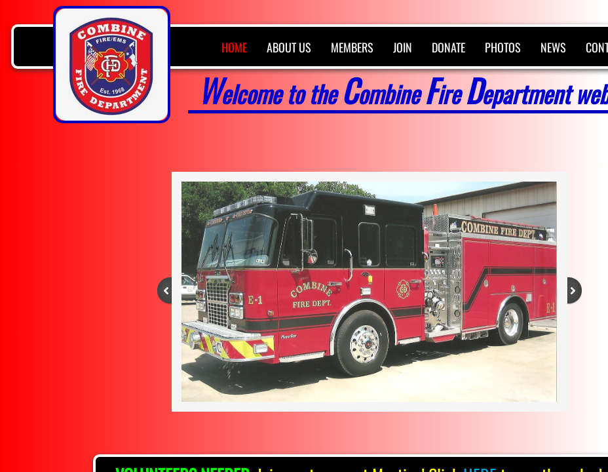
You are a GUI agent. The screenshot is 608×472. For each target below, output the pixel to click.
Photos (503, 47)
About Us (289, 47)
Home (234, 47)
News (553, 47)
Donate (448, 47)
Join (402, 47)
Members (352, 47)
